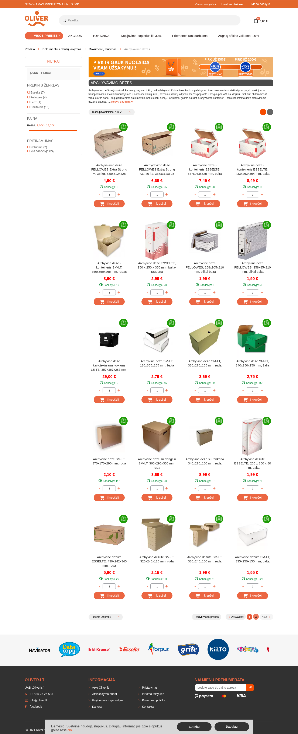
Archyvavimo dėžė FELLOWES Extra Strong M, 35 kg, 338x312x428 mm (109, 169)
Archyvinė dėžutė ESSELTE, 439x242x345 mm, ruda (109, 561)
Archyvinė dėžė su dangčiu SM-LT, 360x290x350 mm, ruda (157, 463)
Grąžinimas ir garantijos (107, 700)
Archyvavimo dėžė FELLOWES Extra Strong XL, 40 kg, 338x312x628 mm (157, 169)
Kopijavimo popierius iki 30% (141, 36)
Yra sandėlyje (41, 151)
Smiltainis (38, 107)
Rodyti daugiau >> (122, 101)
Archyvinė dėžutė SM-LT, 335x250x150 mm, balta (252, 559)
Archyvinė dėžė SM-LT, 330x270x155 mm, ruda (205, 363)
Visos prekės (47, 35)
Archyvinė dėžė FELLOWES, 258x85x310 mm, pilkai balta (252, 267)
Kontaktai (147, 706)
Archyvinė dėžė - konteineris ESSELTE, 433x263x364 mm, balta (253, 169)
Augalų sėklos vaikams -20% (238, 36)
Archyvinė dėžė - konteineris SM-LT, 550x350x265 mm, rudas (109, 267)
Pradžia (30, 49)
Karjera (96, 706)
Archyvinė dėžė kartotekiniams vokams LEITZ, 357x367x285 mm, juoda (109, 365)
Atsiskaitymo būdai (104, 694)
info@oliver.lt (36, 700)
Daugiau (231, 726)
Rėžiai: (31, 125)
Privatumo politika (153, 700)
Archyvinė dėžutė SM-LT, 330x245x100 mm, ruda (204, 559)
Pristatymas (149, 687)
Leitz (34, 102)
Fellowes (37, 97)
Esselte (36, 92)
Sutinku (194, 726)
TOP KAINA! (101, 36)
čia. (70, 730)
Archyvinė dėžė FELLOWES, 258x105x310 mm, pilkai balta (205, 267)
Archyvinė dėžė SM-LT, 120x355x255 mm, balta (157, 363)
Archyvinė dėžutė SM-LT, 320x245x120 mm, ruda (157, 559)
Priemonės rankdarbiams (190, 36)
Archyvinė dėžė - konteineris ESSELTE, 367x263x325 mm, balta (205, 169)
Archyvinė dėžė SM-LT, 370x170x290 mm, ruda (109, 461)
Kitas (266, 616)
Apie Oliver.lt (100, 687)
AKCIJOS (75, 36)
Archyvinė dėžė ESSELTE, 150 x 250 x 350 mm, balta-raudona (157, 267)
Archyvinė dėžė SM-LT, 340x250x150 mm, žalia (252, 363)
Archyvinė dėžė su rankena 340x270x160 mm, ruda (205, 461)
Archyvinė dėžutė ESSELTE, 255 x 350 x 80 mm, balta (252, 463)
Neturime (37, 147)
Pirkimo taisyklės (152, 694)
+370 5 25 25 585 (39, 694)
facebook (33, 706)
